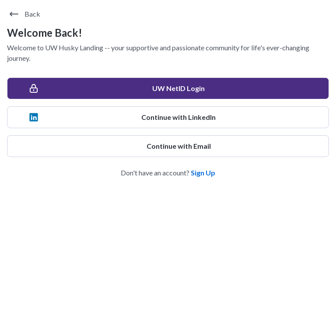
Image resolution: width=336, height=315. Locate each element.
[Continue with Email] (168, 146)
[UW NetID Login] (168, 88)
